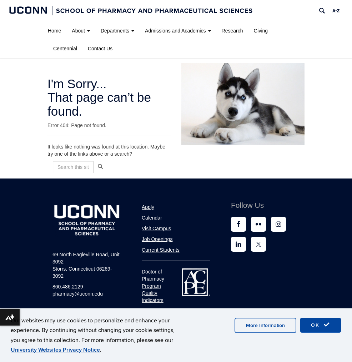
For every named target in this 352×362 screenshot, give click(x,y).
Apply (148, 207)
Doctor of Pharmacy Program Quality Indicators (153, 286)
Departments (117, 31)
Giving (260, 31)
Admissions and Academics (178, 31)
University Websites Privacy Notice (55, 349)
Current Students (161, 250)
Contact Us (100, 48)
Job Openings (157, 239)
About (81, 31)
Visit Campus (156, 228)
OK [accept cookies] (320, 325)
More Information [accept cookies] (265, 325)
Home (54, 31)
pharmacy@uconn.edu (77, 294)
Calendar (152, 218)
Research (232, 31)
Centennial (65, 48)
